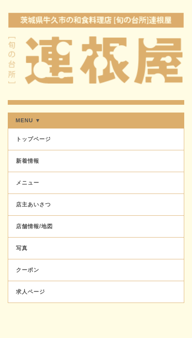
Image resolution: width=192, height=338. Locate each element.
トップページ (33, 139)
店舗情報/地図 (34, 226)
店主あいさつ (33, 204)
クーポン (27, 270)
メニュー (27, 183)
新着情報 (27, 161)
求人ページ (30, 292)
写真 (22, 248)
